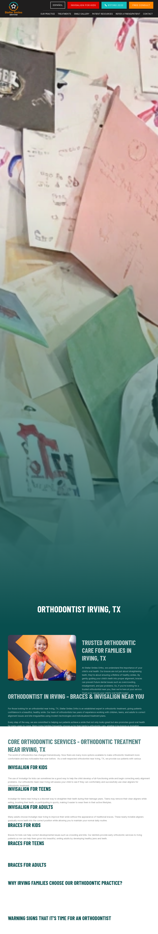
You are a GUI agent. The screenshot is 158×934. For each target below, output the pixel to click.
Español (58, 5)
